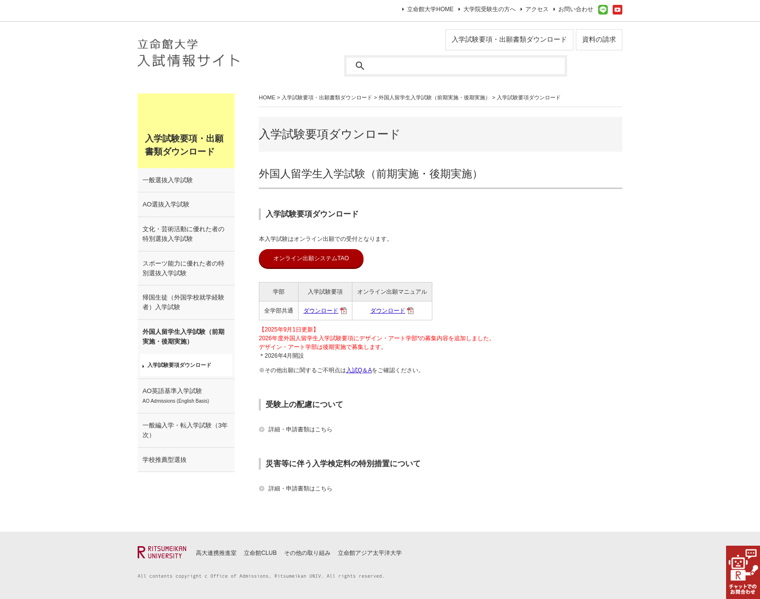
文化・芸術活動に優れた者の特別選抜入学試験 (183, 233)
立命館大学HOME (430, 9)
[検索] (455, 66)
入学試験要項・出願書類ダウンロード (509, 39)
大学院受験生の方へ (489, 9)
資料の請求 (599, 39)
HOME (267, 97)
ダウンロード (320, 310)
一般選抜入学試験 (167, 180)
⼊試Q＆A (359, 370)
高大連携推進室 (216, 553)
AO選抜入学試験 (166, 204)
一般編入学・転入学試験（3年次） (185, 430)
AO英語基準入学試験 (175, 395)
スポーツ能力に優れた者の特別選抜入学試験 (183, 268)
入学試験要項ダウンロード (179, 365)
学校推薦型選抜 (164, 459)
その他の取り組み (307, 553)
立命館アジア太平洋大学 (370, 553)
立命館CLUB (260, 553)
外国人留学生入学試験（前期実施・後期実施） (435, 97)
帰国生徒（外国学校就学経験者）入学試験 (183, 302)
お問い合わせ (575, 9)
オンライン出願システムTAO (311, 258)
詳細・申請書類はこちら (300, 429)
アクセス (537, 9)
